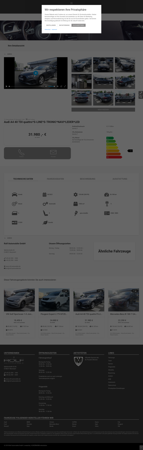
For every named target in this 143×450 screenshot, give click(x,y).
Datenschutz (48, 28)
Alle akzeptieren (78, 23)
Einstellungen (51, 23)
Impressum (54, 28)
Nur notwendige (64, 23)
